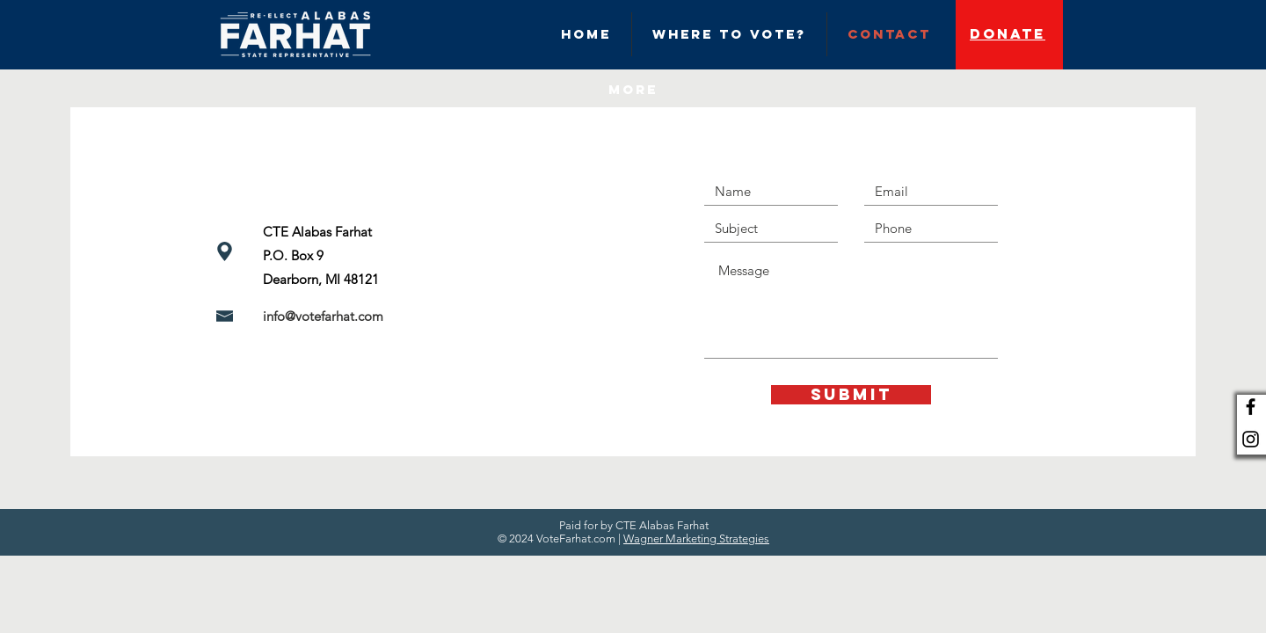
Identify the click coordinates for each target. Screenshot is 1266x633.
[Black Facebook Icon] (1251, 407)
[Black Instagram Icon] (1251, 439)
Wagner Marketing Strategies (696, 538)
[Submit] (851, 394)
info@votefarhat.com (323, 316)
